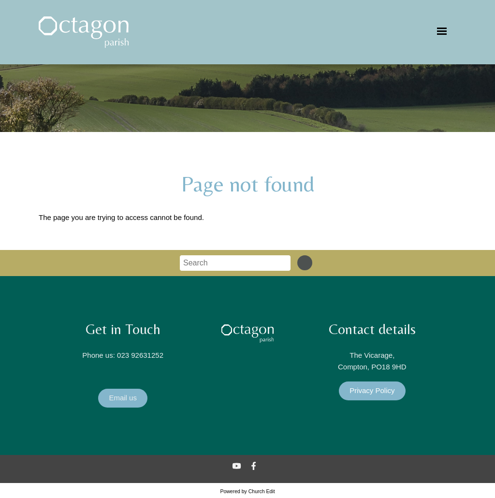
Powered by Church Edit (247, 491)
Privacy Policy (371, 390)
